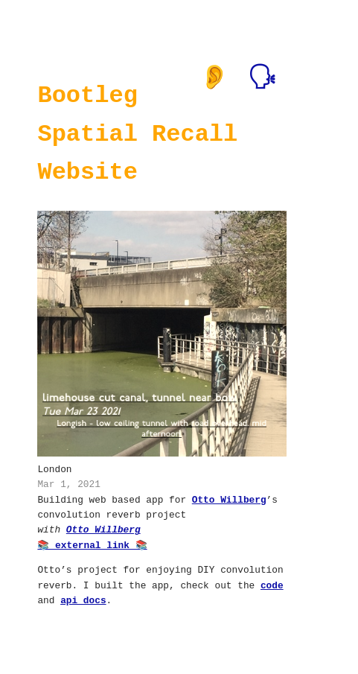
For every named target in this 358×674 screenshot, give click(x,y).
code (272, 584)
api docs (83, 599)
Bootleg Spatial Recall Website (137, 134)
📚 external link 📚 (92, 544)
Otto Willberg (229, 499)
